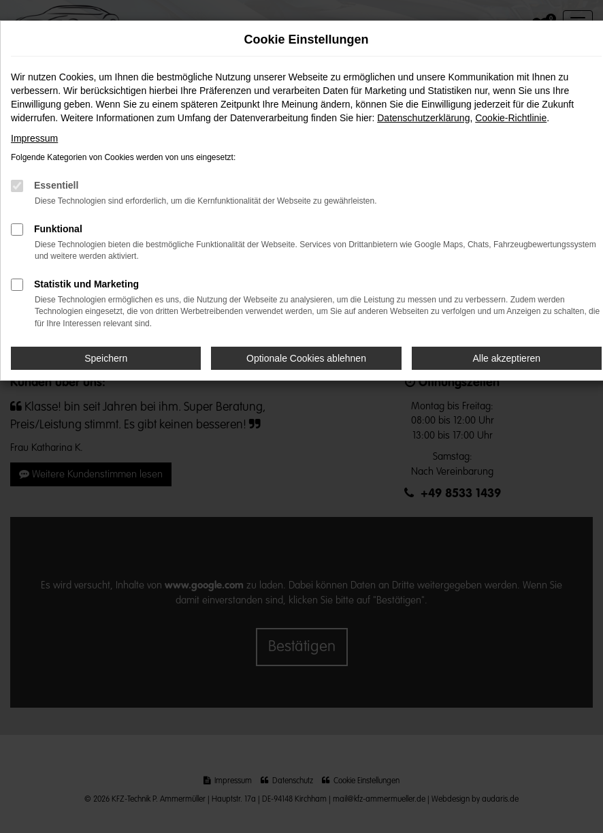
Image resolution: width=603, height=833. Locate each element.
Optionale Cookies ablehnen (306, 358)
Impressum (34, 138)
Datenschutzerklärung (423, 117)
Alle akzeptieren (507, 358)
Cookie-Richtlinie (511, 117)
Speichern (105, 358)
